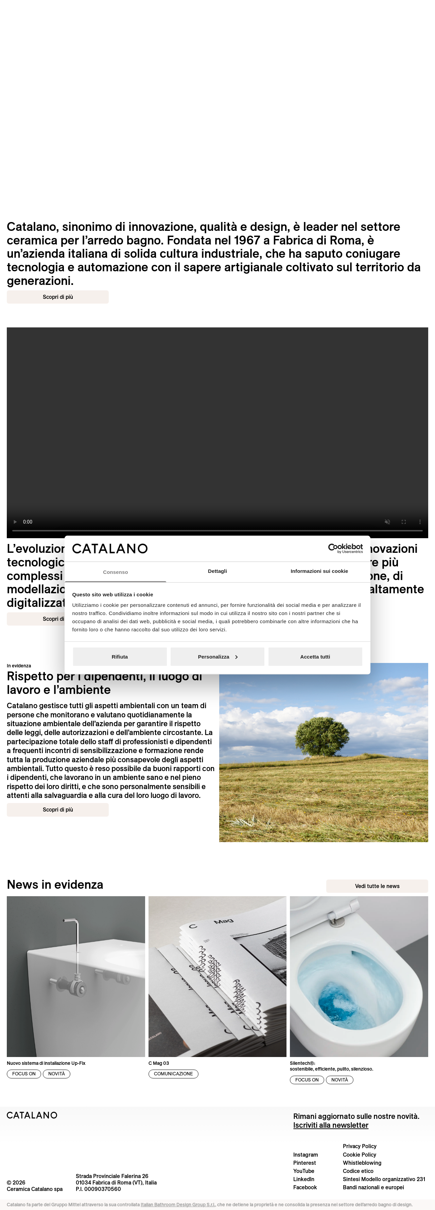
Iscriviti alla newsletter (330, 1125)
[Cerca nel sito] (6, 8)
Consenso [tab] (115, 572)
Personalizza (218, 656)
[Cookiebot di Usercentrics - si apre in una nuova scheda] (333, 548)
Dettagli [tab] (217, 571)
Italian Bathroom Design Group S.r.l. (178, 1205)
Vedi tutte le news (377, 886)
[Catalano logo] (217, 8)
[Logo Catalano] (32, 1115)
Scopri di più (58, 296)
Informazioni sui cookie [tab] (319, 571)
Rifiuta (120, 656)
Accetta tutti (315, 656)
